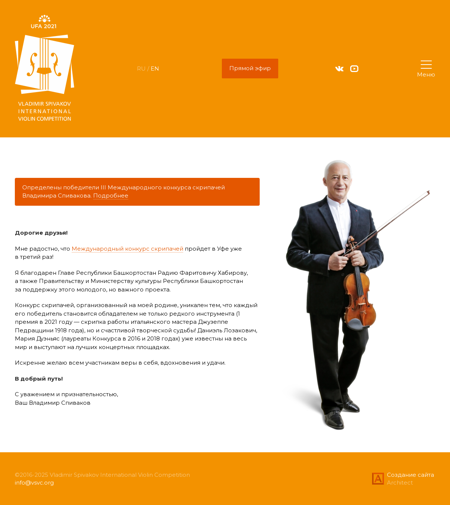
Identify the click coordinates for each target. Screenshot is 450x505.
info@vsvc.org (34, 482)
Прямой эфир (250, 68)
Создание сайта (410, 474)
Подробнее (110, 195)
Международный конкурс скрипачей (127, 248)
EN (155, 68)
